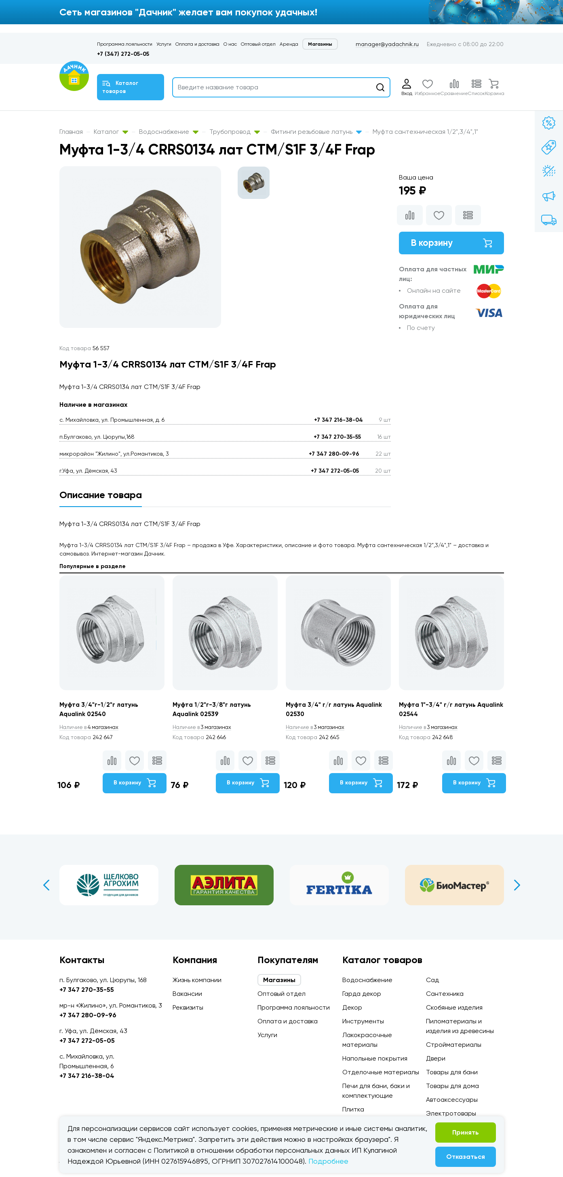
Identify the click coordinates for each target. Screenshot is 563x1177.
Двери (435, 1058)
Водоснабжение (168, 131)
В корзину (451, 243)
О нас (230, 44)
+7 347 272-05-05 (335, 470)
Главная (71, 131)
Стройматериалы (453, 1044)
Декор (352, 1007)
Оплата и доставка (197, 44)
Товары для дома (452, 1086)
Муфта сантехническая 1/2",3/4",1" (425, 131)
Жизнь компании (197, 980)
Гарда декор (361, 993)
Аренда (289, 44)
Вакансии (187, 993)
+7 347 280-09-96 (334, 453)
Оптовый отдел (258, 44)
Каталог (111, 131)
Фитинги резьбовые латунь (316, 131)
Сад (432, 980)
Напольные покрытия (374, 1058)
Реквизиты (188, 1007)
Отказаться (465, 1156)
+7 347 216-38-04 (338, 419)
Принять (465, 1132)
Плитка (353, 1109)
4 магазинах (90, 728)
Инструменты (363, 1021)
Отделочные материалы (380, 1072)
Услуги (163, 44)
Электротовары (451, 1113)
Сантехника (445, 993)
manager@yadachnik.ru (387, 44)
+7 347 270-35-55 (337, 436)
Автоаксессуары (452, 1099)
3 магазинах (204, 728)
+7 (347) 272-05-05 (123, 54)
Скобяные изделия (454, 1007)
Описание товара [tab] (100, 495)
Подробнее (328, 1161)
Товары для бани (452, 1072)
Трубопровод (234, 131)
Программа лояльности (124, 44)
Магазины (320, 44)
